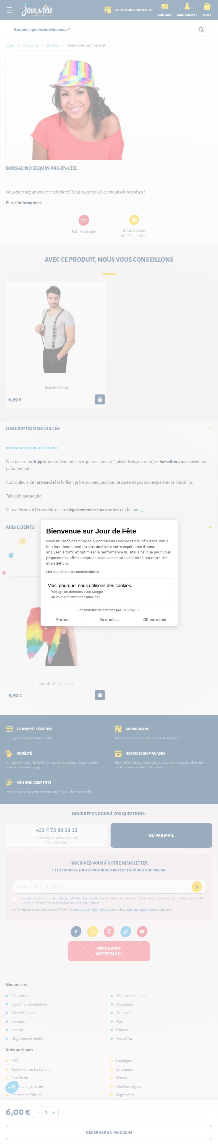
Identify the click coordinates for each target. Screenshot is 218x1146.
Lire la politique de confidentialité (72, 572)
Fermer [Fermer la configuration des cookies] (63, 619)
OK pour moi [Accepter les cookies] (154, 619)
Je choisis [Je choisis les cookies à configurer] (109, 619)
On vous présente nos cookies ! (75, 597)
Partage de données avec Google (77, 592)
